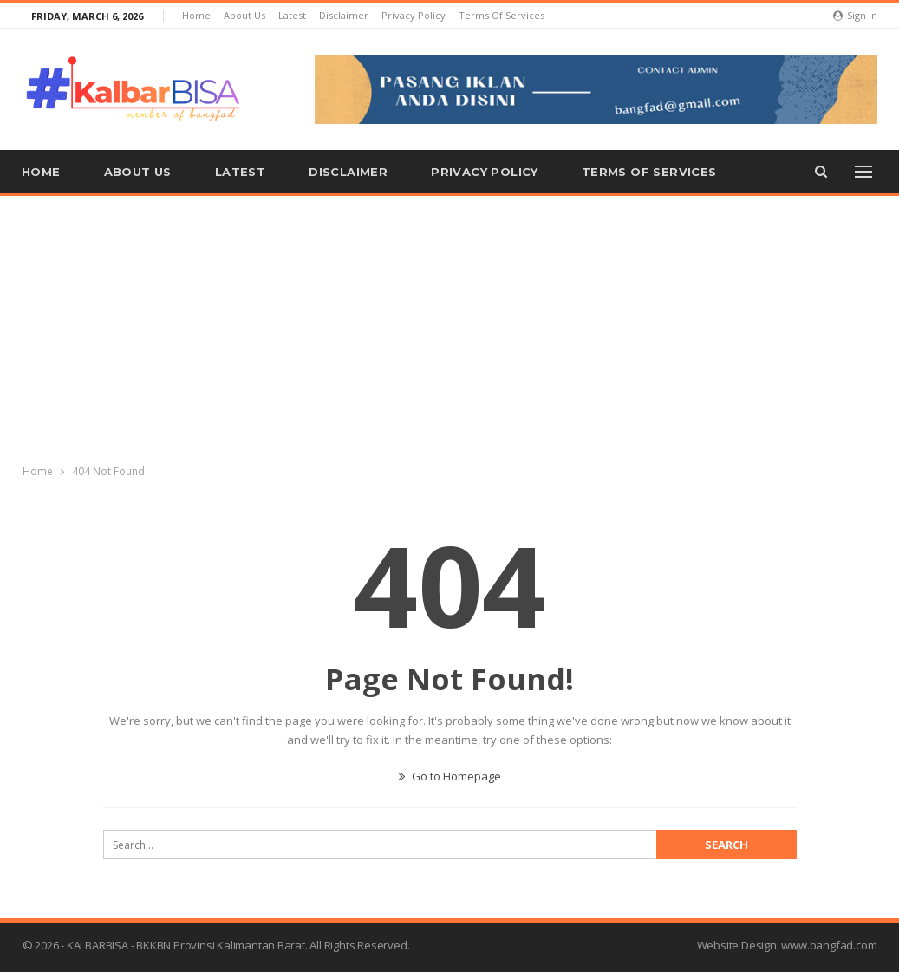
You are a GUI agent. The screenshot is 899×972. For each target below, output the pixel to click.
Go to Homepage (450, 776)
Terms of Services (501, 15)
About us (244, 15)
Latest (292, 15)
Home (196, 15)
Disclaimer (343, 15)
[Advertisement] (450, 326)
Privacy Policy (413, 15)
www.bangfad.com (828, 945)
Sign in (855, 15)
